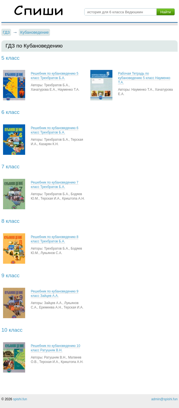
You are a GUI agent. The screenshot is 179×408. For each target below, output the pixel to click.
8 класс (10, 221)
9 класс (10, 275)
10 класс (11, 330)
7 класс (10, 166)
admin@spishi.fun (164, 399)
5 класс (10, 58)
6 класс (10, 112)
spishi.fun (20, 399)
